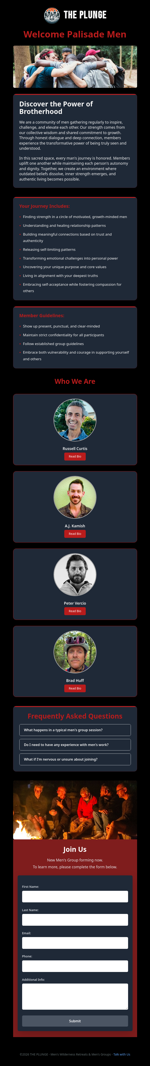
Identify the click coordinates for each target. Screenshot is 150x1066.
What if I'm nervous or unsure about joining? (61, 759)
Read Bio (75, 456)
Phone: (27, 956)
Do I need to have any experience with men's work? (66, 744)
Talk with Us (121, 1054)
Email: (26, 933)
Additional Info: (33, 980)
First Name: (30, 887)
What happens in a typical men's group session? (63, 730)
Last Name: (30, 910)
